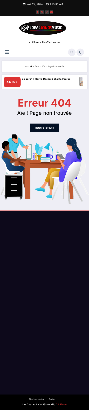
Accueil (28, 66)
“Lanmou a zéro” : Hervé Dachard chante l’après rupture (42, 81)
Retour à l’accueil (44, 127)
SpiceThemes (61, 404)
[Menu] (7, 52)
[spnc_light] (80, 52)
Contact (52, 399)
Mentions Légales (36, 399)
